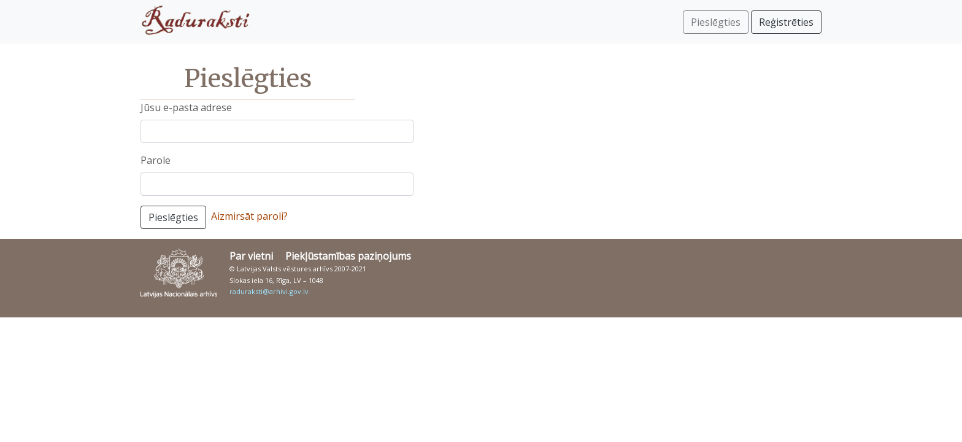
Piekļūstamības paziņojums (348, 256)
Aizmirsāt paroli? (249, 216)
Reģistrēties (786, 22)
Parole (155, 160)
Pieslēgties (173, 217)
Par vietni (251, 256)
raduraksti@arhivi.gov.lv (269, 291)
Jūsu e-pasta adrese (186, 107)
